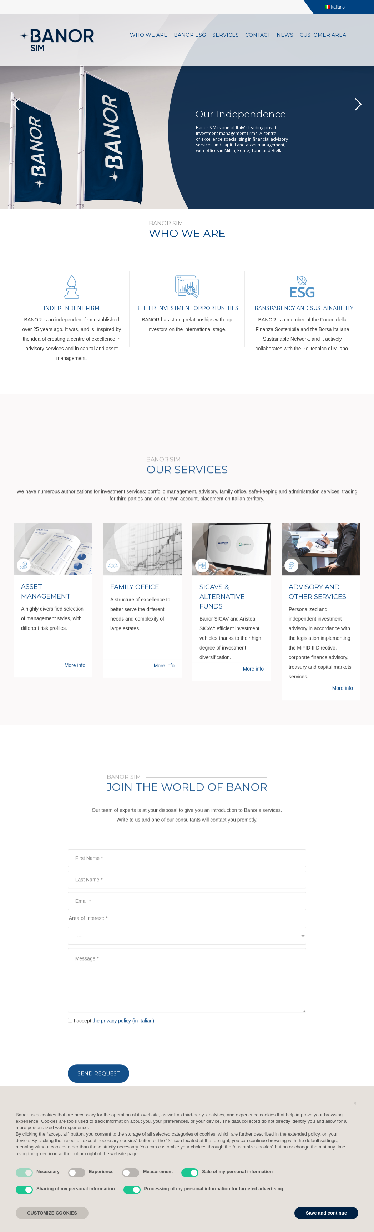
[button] (354, 1103)
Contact (257, 35)
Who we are (148, 35)
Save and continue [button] (326, 1213)
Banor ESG (190, 35)
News (285, 35)
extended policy (303, 1134)
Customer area (323, 35)
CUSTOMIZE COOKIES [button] (52, 1213)
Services (225, 35)
